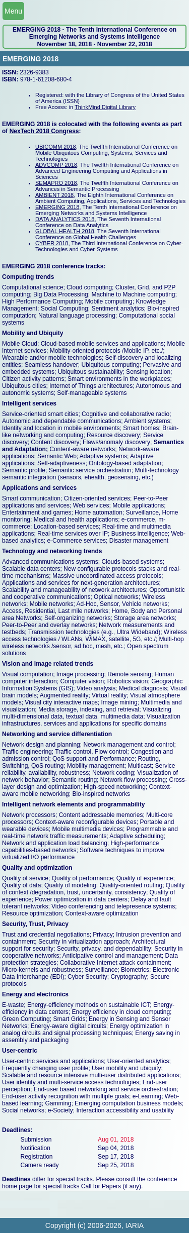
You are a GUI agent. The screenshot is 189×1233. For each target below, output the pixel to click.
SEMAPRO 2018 (56, 183)
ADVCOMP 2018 (56, 165)
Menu (13, 11)
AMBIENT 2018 (54, 195)
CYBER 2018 (51, 243)
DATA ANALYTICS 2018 (64, 219)
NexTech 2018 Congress (44, 131)
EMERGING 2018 (57, 207)
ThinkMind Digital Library (105, 107)
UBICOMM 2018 (55, 147)
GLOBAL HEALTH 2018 (64, 231)
